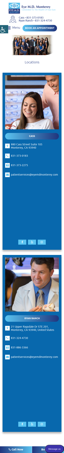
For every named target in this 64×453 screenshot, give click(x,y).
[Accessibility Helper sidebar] (4, 29)
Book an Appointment (39, 28)
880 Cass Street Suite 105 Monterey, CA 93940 (26, 146)
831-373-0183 (35, 17)
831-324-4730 (43, 20)
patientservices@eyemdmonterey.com (34, 174)
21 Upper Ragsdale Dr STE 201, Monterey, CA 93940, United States (32, 328)
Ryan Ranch (26, 20)
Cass (22, 17)
